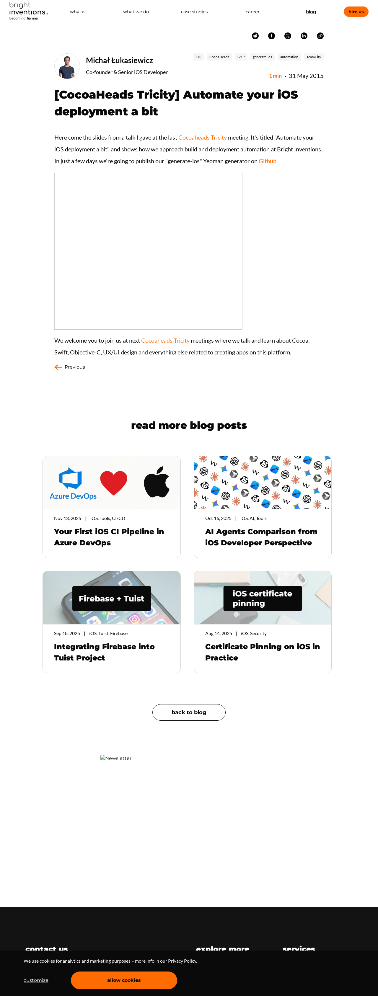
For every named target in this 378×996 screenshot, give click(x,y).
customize (36, 980)
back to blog (189, 712)
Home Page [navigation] (28, 11)
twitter (287, 35)
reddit (255, 35)
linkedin (304, 35)
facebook (271, 35)
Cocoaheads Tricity (202, 137)
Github (267, 160)
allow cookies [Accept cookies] (124, 980)
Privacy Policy (182, 961)
